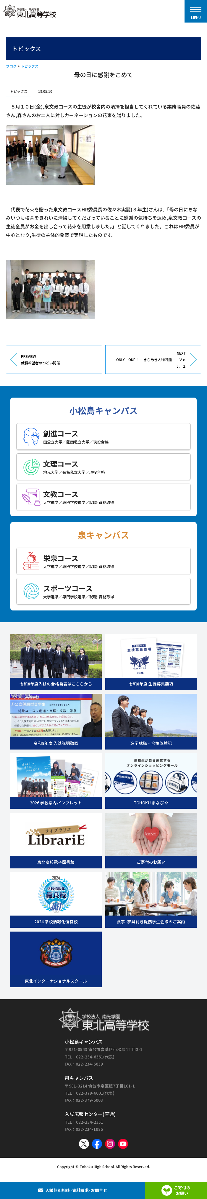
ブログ (11, 65)
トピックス (29, 65)
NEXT (148, 359)
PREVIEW (59, 360)
